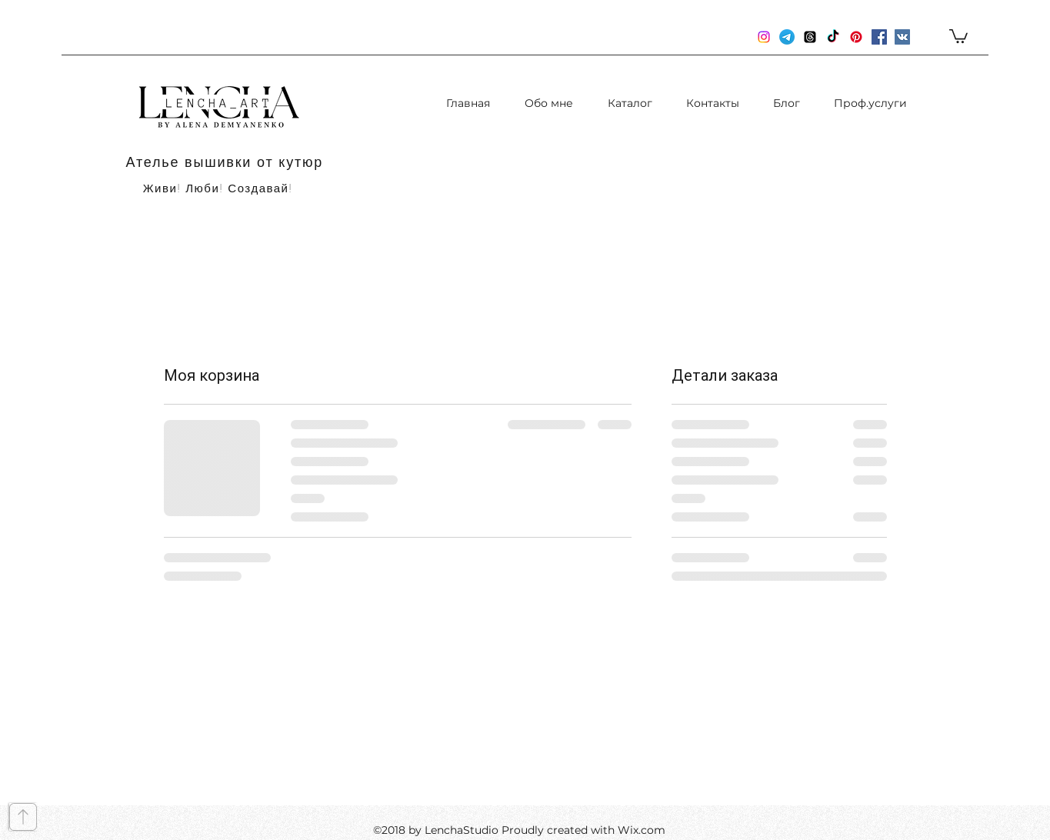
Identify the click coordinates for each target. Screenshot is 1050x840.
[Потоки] (810, 37)
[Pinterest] (856, 37)
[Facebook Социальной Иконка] (879, 37)
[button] (958, 35)
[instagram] (764, 37)
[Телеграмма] (787, 37)
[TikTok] (833, 37)
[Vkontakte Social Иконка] (902, 37)
